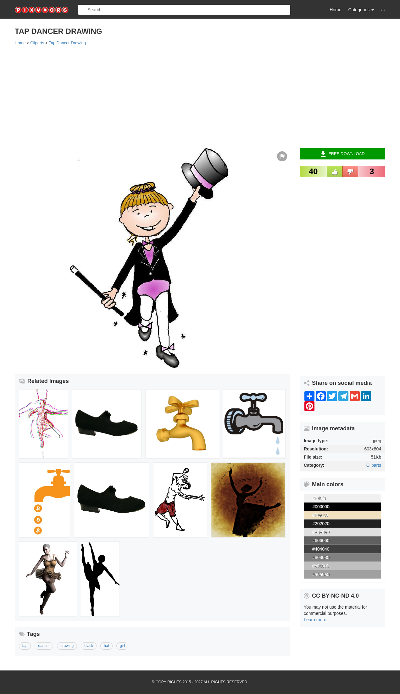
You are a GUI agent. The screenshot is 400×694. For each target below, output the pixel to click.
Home (335, 9)
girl (122, 645)
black (88, 645)
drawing (67, 645)
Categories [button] (361, 9)
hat (106, 645)
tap (25, 645)
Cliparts (373, 465)
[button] (383, 10)
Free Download (342, 154)
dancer (44, 645)
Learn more (315, 619)
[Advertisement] (200, 96)
